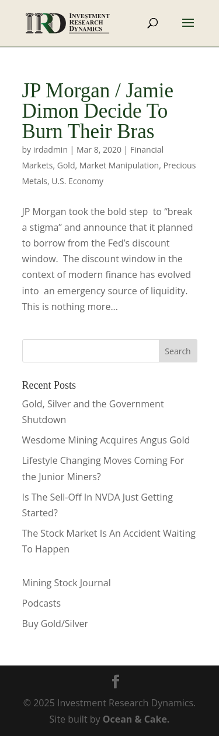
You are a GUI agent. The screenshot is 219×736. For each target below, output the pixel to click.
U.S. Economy (77, 180)
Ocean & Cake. (136, 719)
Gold (66, 165)
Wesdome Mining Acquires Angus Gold (106, 440)
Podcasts (41, 603)
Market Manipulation (119, 165)
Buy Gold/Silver (55, 623)
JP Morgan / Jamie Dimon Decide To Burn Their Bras (98, 111)
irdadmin (50, 149)
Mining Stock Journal (66, 582)
